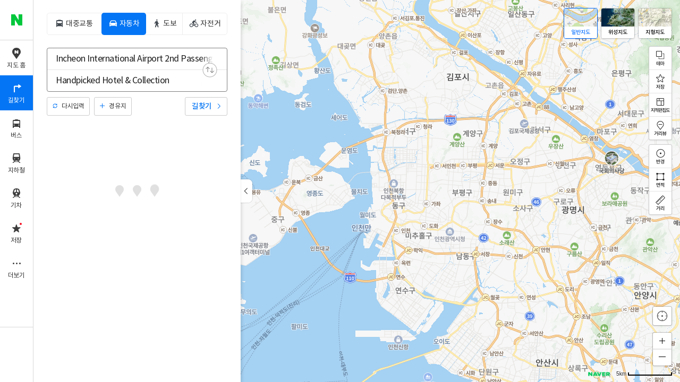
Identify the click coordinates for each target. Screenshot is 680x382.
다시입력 (73, 106)
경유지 (117, 106)
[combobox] (130, 59)
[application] (356, 191)
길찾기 (202, 106)
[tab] (74, 24)
